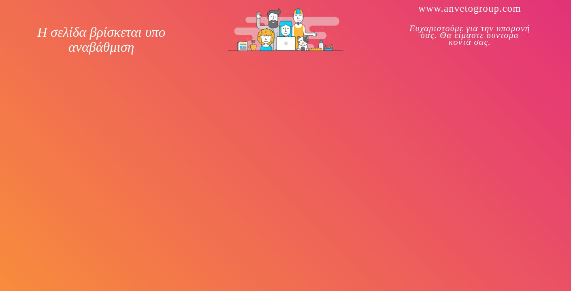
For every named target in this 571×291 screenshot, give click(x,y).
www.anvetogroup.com (469, 8)
